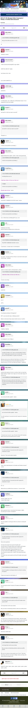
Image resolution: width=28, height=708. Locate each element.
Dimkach (7, 195)
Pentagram (7, 295)
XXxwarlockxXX (9, 59)
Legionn (7, 140)
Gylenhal (7, 49)
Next (24, 673)
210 (11, 661)
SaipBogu (7, 493)
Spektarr (7, 285)
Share (6, 685)
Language (13, 700)
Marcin (7, 423)
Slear (6, 460)
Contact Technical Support (14, 701)
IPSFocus (8, 700)
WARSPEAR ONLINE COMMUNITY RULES (14, 14)
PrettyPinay (8, 168)
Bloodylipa (7, 344)
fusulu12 (7, 107)
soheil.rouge (8, 86)
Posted (9, 34)
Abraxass (7, 505)
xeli (6, 223)
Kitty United (8, 32)
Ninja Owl (7, 661)
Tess (6, 517)
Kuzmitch (3, 22)
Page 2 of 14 (14, 673)
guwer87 (7, 308)
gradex (6, 392)
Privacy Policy (22, 700)
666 (10, 404)
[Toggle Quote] (2, 37)
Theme (17, 700)
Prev (4, 673)
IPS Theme (4, 700)
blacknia (7, 252)
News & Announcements (10, 23)
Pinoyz (6, 627)
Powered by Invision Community (14, 702)
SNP (6, 472)
